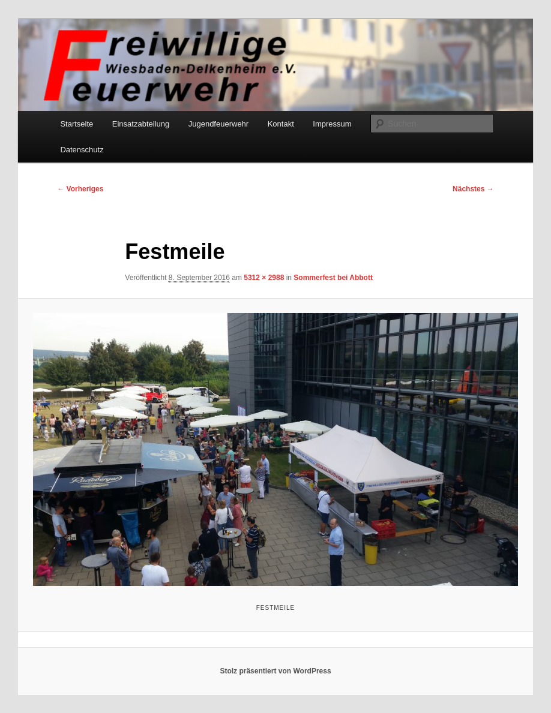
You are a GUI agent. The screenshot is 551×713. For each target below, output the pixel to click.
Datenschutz (81, 149)
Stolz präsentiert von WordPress (275, 671)
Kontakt (281, 123)
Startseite (76, 123)
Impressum (332, 123)
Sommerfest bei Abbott (333, 277)
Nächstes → (473, 189)
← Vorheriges (80, 189)
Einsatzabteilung (140, 123)
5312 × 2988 (264, 277)
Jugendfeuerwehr (218, 123)
